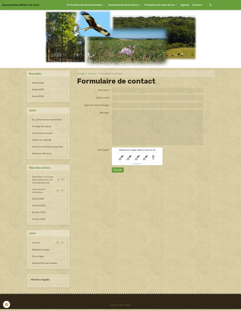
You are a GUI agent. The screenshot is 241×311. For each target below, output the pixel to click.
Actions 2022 (39, 221)
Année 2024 (38, 96)
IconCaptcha (136, 164)
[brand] (20, 5)
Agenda (184, 5)
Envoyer (118, 170)
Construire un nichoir (42, 133)
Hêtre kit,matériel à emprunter (47, 147)
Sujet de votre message (96, 105)
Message (104, 112)
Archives (36, 244)
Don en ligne (38, 258)
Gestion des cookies (120, 307)
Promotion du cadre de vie (160, 5)
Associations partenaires (44, 265)
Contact (197, 5)
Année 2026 (38, 83)
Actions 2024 (39, 207)
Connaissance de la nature (123, 5)
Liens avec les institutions (39, 192)
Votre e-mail (102, 97)
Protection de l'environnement (85, 5)
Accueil (80, 73)
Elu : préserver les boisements (47, 120)
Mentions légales (40, 281)
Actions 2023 (39, 214)
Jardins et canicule (41, 140)
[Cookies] (6, 304)
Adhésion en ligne (40, 251)
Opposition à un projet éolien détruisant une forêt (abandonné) (43, 180)
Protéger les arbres (41, 126)
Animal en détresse (41, 153)
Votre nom (103, 90)
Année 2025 (38, 89)
